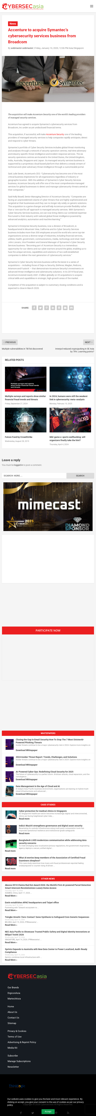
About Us (12, 1012)
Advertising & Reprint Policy (22, 1042)
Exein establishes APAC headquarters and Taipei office (32, 902)
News (13, 23)
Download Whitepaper (26, 750)
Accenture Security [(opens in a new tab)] (55, 134)
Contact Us (13, 1017)
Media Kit (12, 1047)
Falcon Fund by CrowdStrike (18, 437)
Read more (24, 818)
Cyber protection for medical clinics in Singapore (43, 811)
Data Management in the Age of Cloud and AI (38, 786)
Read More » (11, 895)
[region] (48, 507)
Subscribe (13, 1055)
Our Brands (13, 987)
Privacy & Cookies (17, 1031)
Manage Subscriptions (19, 1061)
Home (11, 1006)
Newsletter (13, 1066)
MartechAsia (14, 998)
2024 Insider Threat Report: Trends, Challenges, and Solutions (46, 757)
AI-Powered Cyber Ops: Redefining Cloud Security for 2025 (44, 771)
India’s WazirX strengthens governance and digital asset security (50, 825)
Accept (48, 1111)
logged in (18, 465)
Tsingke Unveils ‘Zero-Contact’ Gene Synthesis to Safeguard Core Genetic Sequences (47, 917)
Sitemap (12, 1023)
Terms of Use (15, 1036)
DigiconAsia (14, 993)
